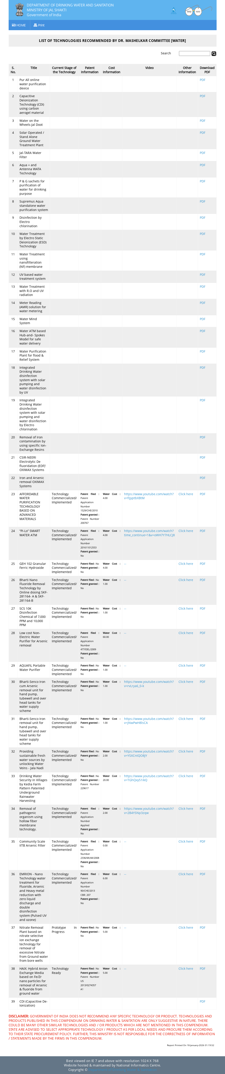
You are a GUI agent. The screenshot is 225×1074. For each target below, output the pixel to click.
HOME (19, 25)
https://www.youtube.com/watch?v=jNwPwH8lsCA (149, 721)
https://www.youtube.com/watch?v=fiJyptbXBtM (149, 496)
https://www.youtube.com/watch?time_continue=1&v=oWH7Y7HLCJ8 (149, 533)
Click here (186, 494)
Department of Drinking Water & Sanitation (122, 1069)
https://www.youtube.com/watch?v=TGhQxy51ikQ (149, 778)
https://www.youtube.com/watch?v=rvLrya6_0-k (149, 684)
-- (125, 564)
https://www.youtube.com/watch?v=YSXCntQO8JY (149, 753)
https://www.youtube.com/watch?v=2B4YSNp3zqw (149, 810)
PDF (202, 80)
